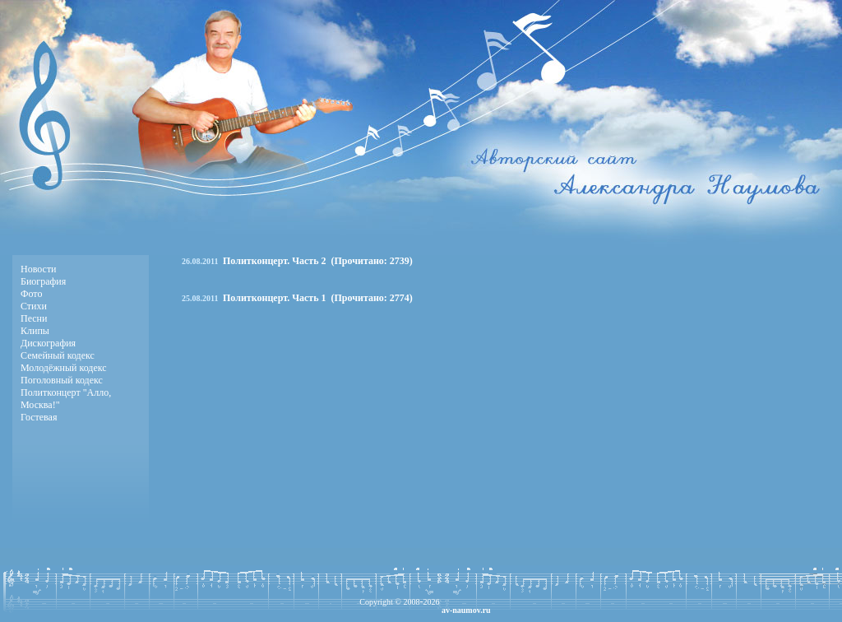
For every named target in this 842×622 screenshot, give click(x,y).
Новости (39, 269)
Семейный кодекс (58, 355)
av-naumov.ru (466, 610)
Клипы (35, 331)
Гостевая (39, 417)
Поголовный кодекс (62, 380)
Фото (31, 293)
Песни (34, 318)
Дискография (48, 343)
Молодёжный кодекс (64, 368)
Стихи (34, 306)
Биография (43, 281)
